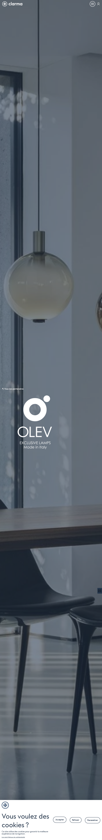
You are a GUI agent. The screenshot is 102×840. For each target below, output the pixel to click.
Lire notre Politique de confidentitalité (13, 837)
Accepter (59, 819)
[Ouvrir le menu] (92, 4)
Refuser (75, 820)
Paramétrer (92, 820)
